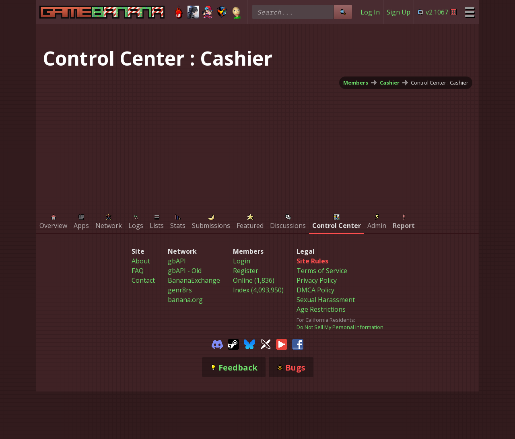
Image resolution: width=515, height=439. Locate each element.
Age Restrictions (321, 309)
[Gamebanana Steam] (233, 343)
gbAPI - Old (185, 270)
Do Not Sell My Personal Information (340, 327)
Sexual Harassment (326, 299)
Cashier (390, 82)
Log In (370, 12)
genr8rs (180, 290)
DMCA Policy (315, 290)
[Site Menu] (469, 12)
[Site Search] (343, 12)
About (141, 261)
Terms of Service (322, 270)
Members (355, 82)
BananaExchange (194, 280)
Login (241, 261)
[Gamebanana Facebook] (297, 343)
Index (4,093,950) (258, 290)
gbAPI (177, 261)
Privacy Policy (317, 280)
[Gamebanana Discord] (217, 343)
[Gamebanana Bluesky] (249, 343)
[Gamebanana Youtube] (281, 343)
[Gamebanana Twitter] (265, 343)
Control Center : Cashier (439, 82)
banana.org (185, 299)
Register (245, 270)
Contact (143, 280)
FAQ (138, 270)
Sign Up (398, 12)
